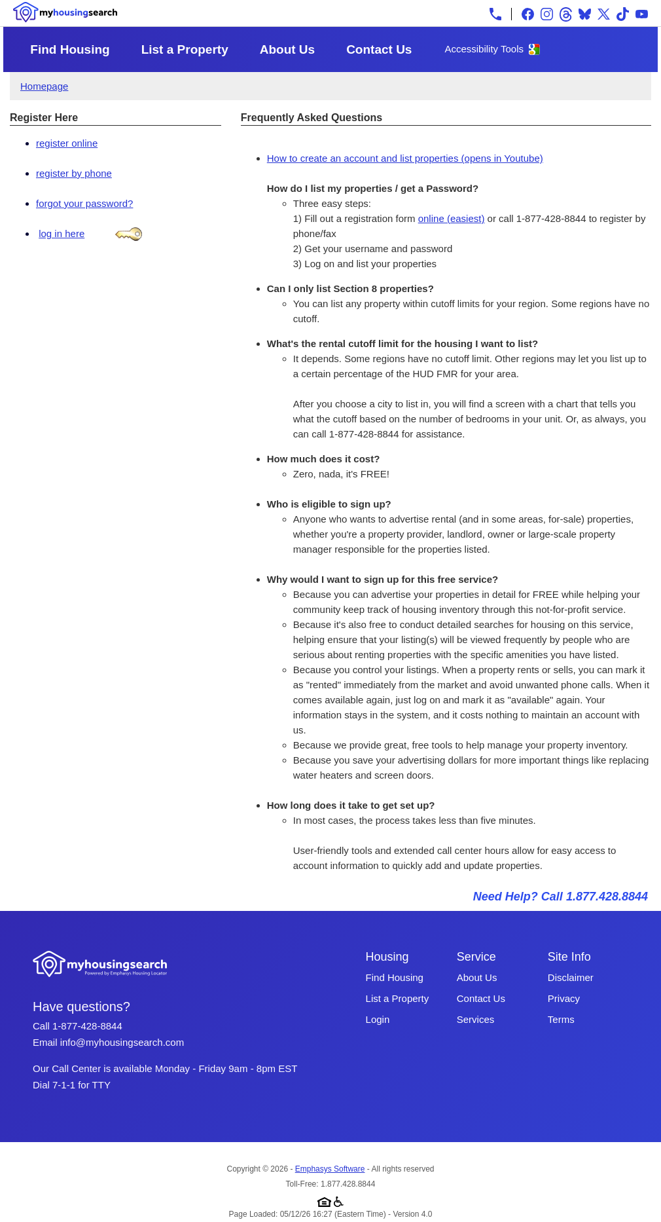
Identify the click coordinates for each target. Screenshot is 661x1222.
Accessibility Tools (484, 48)
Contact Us (379, 49)
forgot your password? (84, 203)
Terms (561, 1019)
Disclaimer (571, 977)
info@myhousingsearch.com (122, 1042)
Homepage (44, 86)
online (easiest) (451, 218)
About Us (287, 49)
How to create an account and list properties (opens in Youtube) (405, 158)
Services (476, 1019)
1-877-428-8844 (87, 1025)
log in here (61, 233)
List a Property (184, 49)
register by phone (74, 173)
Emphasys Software (330, 1169)
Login (378, 1019)
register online (67, 143)
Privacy (564, 998)
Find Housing (69, 49)
